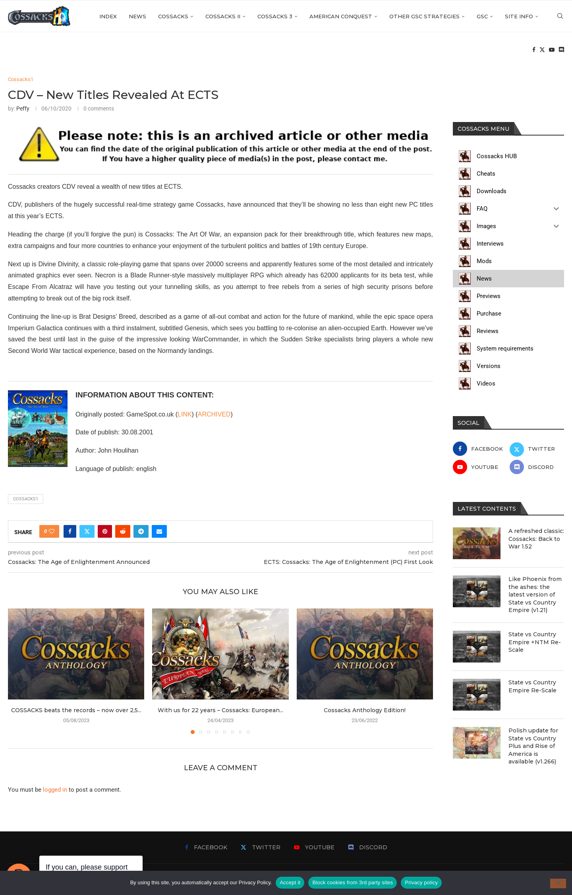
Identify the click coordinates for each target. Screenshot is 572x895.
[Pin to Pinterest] (105, 531)
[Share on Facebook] (70, 531)
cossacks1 (25, 499)
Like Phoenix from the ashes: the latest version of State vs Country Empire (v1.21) (535, 594)
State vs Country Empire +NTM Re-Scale (534, 642)
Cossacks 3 (274, 16)
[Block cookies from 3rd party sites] (558, 883)
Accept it (290, 882)
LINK (185, 414)
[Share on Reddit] (122, 531)
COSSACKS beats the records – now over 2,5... (76, 710)
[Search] (560, 16)
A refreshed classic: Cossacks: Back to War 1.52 (536, 538)
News (137, 16)
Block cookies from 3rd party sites (352, 882)
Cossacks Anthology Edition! (365, 710)
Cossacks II (222, 16)
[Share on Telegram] (141, 531)
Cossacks (173, 16)
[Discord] (561, 50)
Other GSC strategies (424, 16)
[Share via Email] (159, 531)
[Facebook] (533, 50)
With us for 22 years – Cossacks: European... (220, 710)
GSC (482, 16)
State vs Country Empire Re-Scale (532, 686)
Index (108, 16)
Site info (519, 16)
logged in (55, 789)
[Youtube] (552, 50)
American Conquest (340, 16)
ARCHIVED (214, 414)
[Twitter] (542, 50)
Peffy (22, 108)
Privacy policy (421, 882)
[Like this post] (51, 531)
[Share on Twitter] (87, 531)
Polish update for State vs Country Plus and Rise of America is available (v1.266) (533, 746)
